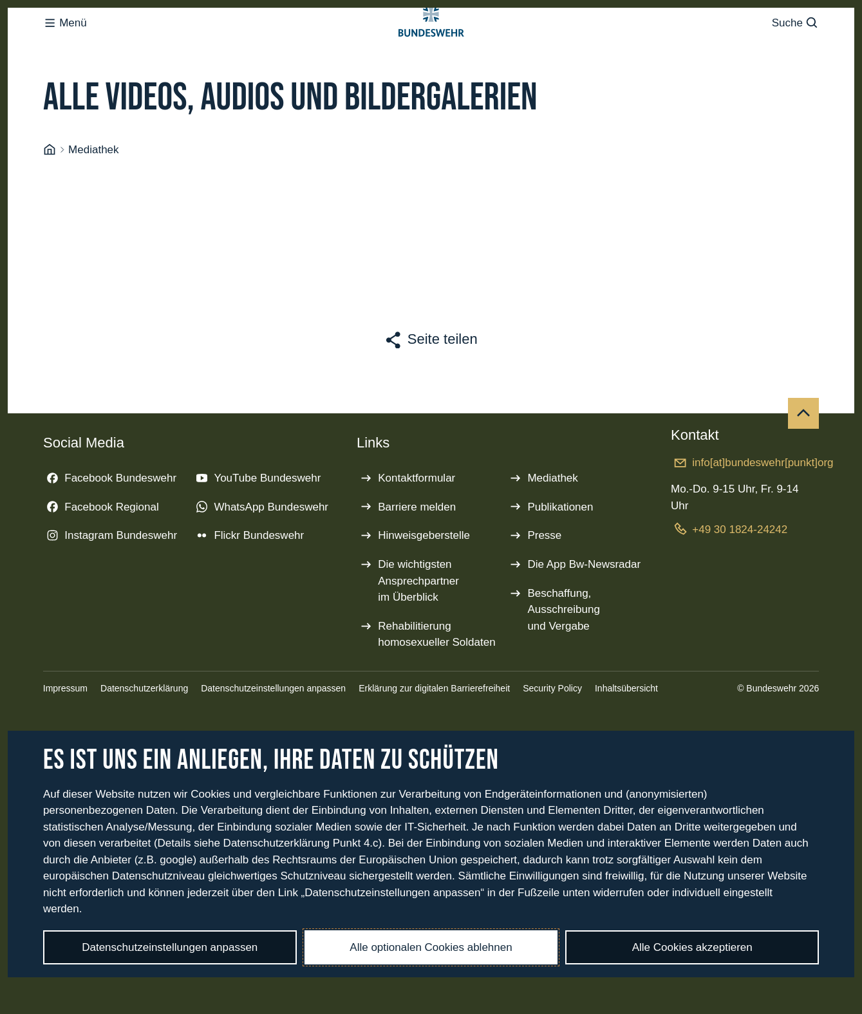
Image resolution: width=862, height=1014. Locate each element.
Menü (65, 48)
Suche (795, 48)
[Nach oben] (803, 464)
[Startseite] (49, 201)
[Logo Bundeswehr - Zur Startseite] (431, 49)
